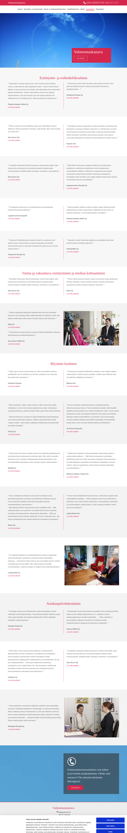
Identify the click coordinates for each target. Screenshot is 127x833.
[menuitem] (20, 9)
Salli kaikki (110, 802)
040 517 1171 (111, 2)
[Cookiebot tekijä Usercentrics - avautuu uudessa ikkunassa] (13, 829)
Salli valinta (110, 808)
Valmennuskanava (16, 2)
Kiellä (110, 814)
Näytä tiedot (106, 829)
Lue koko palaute (14, 107)
